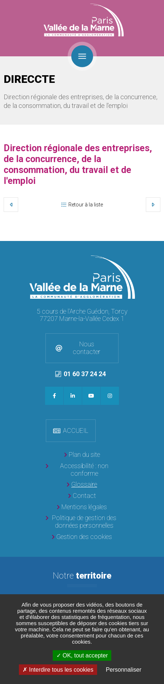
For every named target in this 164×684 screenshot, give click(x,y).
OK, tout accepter (82, 655)
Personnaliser (123, 670)
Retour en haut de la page (156, 248)
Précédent (11, 204)
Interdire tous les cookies (58, 670)
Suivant (153, 204)
